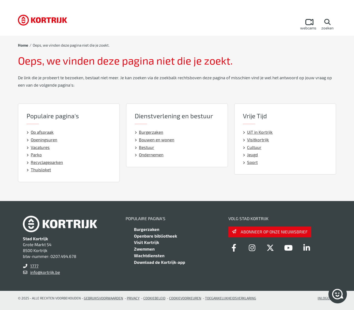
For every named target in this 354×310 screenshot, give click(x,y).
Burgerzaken (149, 132)
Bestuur (144, 147)
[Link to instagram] (252, 247)
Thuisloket (39, 169)
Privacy (133, 298)
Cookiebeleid (154, 298)
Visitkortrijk (256, 139)
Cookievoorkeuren (185, 298)
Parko (34, 154)
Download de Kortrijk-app (159, 262)
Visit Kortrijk (146, 242)
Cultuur (252, 147)
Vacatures (38, 147)
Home (23, 45)
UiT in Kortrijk (258, 132)
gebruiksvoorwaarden (103, 298)
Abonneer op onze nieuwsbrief (274, 231)
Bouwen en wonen (155, 139)
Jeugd (250, 154)
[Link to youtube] (288, 247)
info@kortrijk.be (45, 272)
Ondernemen (149, 154)
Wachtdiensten (149, 255)
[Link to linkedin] (306, 247)
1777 (34, 265)
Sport (250, 162)
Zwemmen (144, 248)
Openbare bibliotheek (155, 235)
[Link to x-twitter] (270, 247)
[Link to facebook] (233, 247)
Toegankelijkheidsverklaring (230, 298)
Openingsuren (42, 139)
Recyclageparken (45, 162)
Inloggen (326, 298)
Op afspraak (40, 132)
